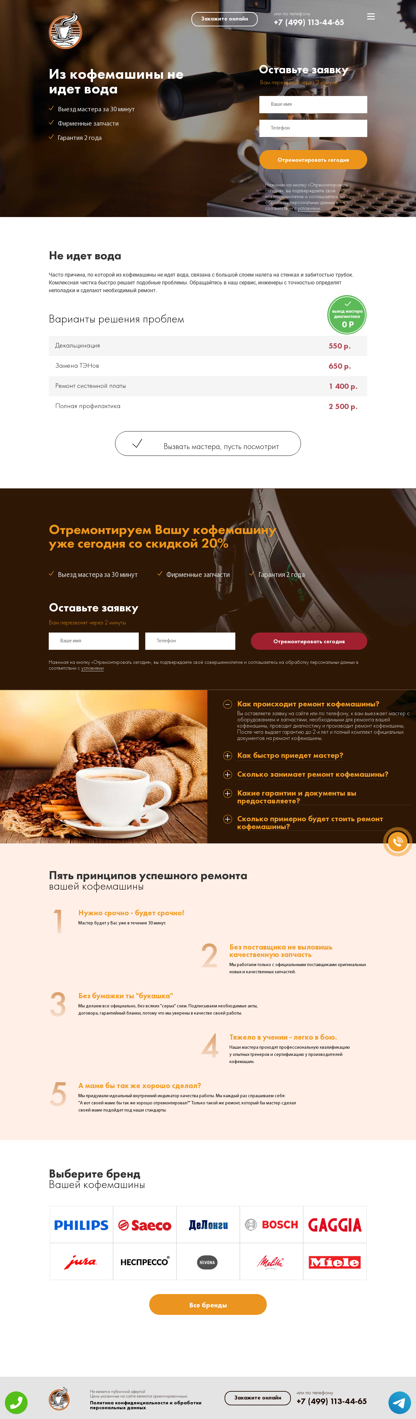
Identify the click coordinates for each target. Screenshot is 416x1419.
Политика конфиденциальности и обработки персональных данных (146, 1405)
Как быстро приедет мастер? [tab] (290, 755)
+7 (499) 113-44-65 (309, 22)
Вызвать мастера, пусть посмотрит (221, 447)
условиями (309, 208)
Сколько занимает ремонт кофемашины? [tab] (313, 774)
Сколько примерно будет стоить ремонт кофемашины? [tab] (310, 823)
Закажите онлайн (224, 18)
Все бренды (208, 1305)
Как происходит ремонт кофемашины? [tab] (308, 704)
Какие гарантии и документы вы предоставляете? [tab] (296, 797)
